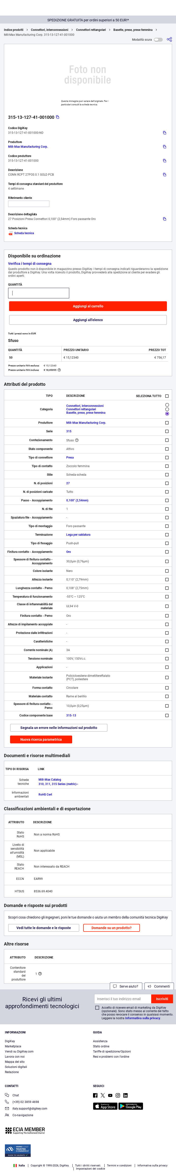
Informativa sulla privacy (142, 1018)
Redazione (12, 1072)
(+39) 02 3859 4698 (22, 1102)
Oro (68, 552)
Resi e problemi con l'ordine (111, 1056)
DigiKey (10, 1041)
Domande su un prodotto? (112, 928)
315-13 (71, 715)
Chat (12, 1095)
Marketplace (13, 1046)
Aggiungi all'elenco (88, 320)
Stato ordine (101, 1046)
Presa (70, 457)
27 (68, 483)
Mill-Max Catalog (50, 779)
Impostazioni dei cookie (90, 1168)
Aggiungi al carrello (88, 306)
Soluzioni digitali (16, 1067)
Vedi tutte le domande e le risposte (43, 928)
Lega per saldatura (78, 534)
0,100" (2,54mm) (77, 500)
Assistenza (100, 1041)
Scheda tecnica (21, 233)
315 (68, 431)
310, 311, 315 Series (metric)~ (58, 784)
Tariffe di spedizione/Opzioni (112, 1051)
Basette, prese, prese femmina (132, 30)
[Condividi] (169, 39)
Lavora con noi (15, 1056)
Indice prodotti (13, 30)
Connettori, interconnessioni (49, 30)
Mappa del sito (15, 1062)
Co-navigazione (19, 1115)
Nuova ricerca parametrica (41, 739)
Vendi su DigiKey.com (19, 1051)
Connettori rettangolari (91, 30)
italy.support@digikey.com (26, 1109)
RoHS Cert (45, 794)
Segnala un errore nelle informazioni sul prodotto (58, 728)
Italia (19, 1165)
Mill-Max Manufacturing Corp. (28, 146)
